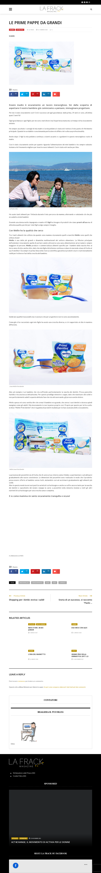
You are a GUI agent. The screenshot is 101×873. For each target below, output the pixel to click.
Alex (47, 582)
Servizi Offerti (77, 868)
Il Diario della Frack (50, 868)
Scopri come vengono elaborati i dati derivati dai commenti (64, 687)
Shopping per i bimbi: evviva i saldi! (26, 599)
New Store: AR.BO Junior (35, 629)
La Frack (31, 30)
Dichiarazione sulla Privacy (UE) (24, 773)
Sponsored (20, 30)
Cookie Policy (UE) (19, 776)
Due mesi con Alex (79, 628)
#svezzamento (37, 582)
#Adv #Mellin (24, 582)
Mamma (12, 30)
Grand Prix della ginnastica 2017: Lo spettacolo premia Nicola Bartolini (79, 657)
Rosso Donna (8, 868)
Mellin (17, 230)
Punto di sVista (65, 868)
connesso (21, 681)
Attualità (31, 624)
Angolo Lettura (36, 868)
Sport (74, 651)
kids (54, 582)
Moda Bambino (41, 624)
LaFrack (62, 582)
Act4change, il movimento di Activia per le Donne (40, 842)
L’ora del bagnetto (36, 654)
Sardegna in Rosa (21, 868)
